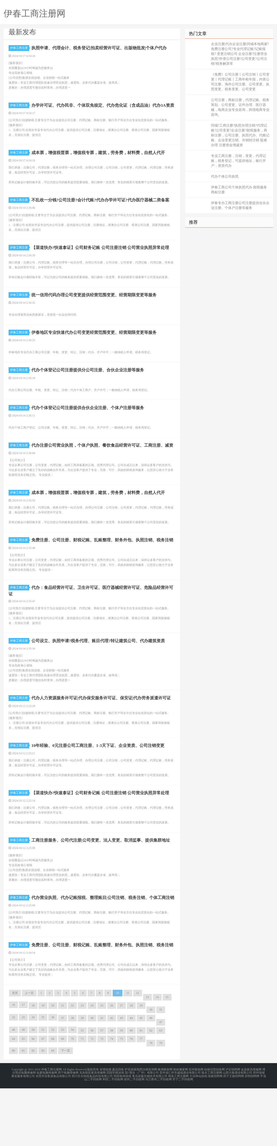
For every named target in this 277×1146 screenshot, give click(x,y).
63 (160, 1089)
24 (92, 1064)
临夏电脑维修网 (47, 1131)
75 (121, 1097)
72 (92, 1097)
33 (23, 1076)
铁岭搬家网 (180, 1128)
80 (13, 1109)
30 (150, 1068)
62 (150, 1089)
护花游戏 (130, 1128)
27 (121, 1064)
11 (127, 1052)
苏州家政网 (196, 1128)
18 (33, 1064)
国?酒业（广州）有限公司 (141, 1131)
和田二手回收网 (113, 1137)
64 (13, 1097)
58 (111, 1089)
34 (33, 1076)
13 (147, 1056)
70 (72, 1097)
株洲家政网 (165, 1128)
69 (62, 1097)
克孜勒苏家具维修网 (92, 1131)
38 (72, 1077)
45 (141, 1077)
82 (33, 1109)
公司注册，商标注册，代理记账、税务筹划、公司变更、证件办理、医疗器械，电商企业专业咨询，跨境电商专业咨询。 (240, 107)
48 (13, 1088)
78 (150, 1102)
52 (52, 1088)
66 (33, 1097)
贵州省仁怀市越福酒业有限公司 (180, 1131)
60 (131, 1089)
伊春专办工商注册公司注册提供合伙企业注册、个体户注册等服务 (240, 205)
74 (111, 1097)
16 (13, 1063)
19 (42, 1064)
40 (92, 1077)
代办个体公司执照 (224, 176)
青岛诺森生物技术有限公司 (149, 1134)
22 (72, 1064)
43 (121, 1077)
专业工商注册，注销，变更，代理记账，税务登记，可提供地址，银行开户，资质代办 (238, 161)
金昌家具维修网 (251, 1128)
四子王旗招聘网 (233, 1134)
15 (167, 1056)
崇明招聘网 (252, 1134)
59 (121, 1089)
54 (72, 1088)
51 (42, 1088)
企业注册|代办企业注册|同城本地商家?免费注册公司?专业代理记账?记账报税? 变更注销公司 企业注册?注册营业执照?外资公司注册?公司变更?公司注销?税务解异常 (240, 53)
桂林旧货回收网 (214, 1128)
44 (131, 1077)
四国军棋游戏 (115, 1131)
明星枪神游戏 (122, 1134)
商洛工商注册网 (178, 1134)
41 (101, 1077)
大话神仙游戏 (198, 1134)
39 (82, 1077)
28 (131, 1064)
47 (160, 1081)
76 (131, 1097)
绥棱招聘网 (215, 1134)
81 (23, 1109)
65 (23, 1097)
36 (52, 1076)
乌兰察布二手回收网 (158, 1137)
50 (33, 1088)
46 (150, 1077)
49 (23, 1088)
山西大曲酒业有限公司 (237, 1131)
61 (141, 1089)
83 (42, 1109)
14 (157, 1056)
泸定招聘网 (232, 1128)
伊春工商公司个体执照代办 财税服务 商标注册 (239, 189)
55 (82, 1089)
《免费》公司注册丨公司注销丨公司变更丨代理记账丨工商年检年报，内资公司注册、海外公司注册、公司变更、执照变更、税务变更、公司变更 (240, 82)
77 (141, 1097)
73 (101, 1097)
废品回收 (118, 1128)
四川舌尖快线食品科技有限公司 (92, 1134)
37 (62, 1077)
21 (62, 1064)
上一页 (29, 1052)
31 (160, 1068)
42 (111, 1077)
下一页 (65, 1109)
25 (101, 1064)
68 (52, 1097)
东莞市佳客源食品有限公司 (53, 1134)
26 (111, 1064)
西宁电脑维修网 (68, 1131)
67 (42, 1097)
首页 (15, 1052)
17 (23, 1063)
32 (13, 1076)
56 (92, 1089)
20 (52, 1064)
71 (82, 1097)
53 (62, 1088)
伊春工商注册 (19, 48)
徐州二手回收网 (134, 1137)
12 (137, 1052)
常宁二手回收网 (182, 1137)
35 (42, 1076)
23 (82, 1064)
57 (101, 1089)
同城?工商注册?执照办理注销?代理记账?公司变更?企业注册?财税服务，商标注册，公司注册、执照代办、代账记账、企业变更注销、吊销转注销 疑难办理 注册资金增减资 (240, 135)
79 (160, 1102)
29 (141, 1064)
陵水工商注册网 (211, 1131)
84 (52, 1109)
